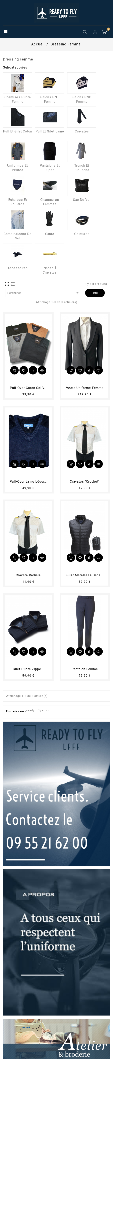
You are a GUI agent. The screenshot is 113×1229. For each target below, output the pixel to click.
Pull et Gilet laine (50, 131)
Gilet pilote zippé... (28, 669)
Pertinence (43, 292)
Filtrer (95, 292)
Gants (49, 234)
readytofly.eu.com (39, 710)
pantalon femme (84, 669)
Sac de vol (82, 200)
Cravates (82, 131)
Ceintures (82, 234)
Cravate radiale (28, 575)
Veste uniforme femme (85, 388)
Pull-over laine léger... (28, 481)
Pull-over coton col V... (28, 388)
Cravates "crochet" (85, 481)
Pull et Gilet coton (17, 131)
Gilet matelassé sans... (84, 575)
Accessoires (18, 268)
